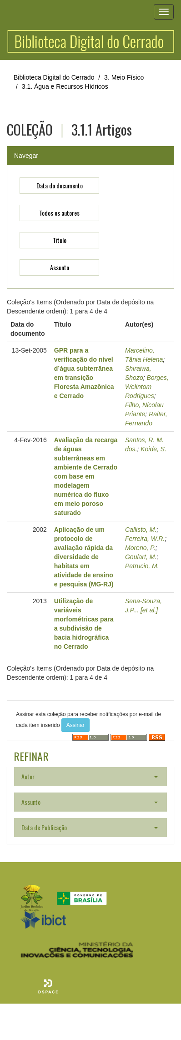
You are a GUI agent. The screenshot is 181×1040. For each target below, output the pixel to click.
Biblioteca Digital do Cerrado (54, 77)
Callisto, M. (140, 529)
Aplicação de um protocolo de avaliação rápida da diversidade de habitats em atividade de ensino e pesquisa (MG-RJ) (84, 557)
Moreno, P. (140, 547)
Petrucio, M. (142, 566)
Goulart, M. (140, 556)
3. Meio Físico (124, 77)
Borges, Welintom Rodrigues (147, 386)
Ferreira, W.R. (145, 538)
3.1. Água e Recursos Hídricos (65, 86)
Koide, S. (153, 449)
